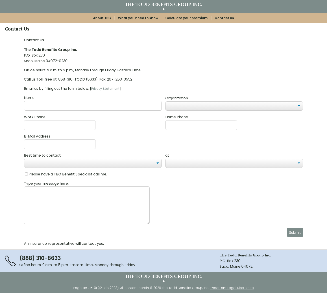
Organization (176, 98)
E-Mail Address (37, 136)
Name (29, 97)
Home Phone (176, 117)
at (167, 155)
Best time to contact (42, 155)
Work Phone (35, 117)
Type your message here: (46, 183)
